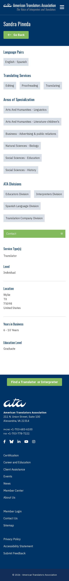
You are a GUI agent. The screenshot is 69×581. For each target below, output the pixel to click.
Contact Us (10, 518)
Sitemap (8, 525)
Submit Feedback (14, 553)
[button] (62, 233)
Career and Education (17, 462)
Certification (11, 455)
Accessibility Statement (18, 546)
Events (7, 476)
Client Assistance (14, 469)
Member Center (13, 490)
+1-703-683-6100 (22, 429)
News (7, 483)
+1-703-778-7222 (19, 433)
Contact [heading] (11, 233)
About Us (9, 497)
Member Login (12, 511)
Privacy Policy (12, 539)
